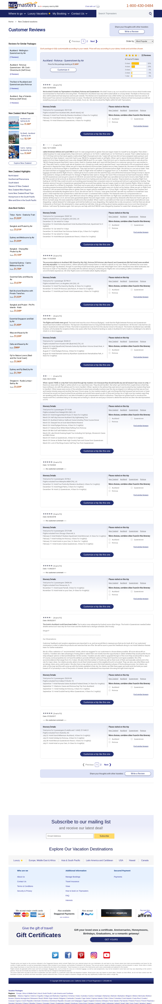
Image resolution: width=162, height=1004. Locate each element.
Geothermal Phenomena (18, 179)
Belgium (128, 996)
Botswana (33, 998)
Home (10, 22)
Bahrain (113, 996)
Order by (140, 41)
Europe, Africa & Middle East (26, 993)
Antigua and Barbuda (51, 996)
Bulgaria (62, 998)
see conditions (64, 917)
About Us (21, 877)
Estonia (98, 1001)
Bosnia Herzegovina (22, 998)
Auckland (123, 110)
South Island (13, 183)
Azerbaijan (98, 996)
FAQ (67, 896)
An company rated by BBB (48, 6)
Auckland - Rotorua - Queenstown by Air (63, 60)
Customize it (63, 70)
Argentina (63, 996)
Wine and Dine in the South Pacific (22, 200)
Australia (84, 996)
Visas (68, 886)
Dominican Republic (57, 1001)
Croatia (144, 998)
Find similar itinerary (140, 126)
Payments (118, 877)
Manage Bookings (73, 877)
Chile (105, 998)
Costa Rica (136, 998)
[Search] (121, 13)
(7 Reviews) (14, 57)
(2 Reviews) (14, 74)
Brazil (41, 998)
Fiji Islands (123, 1001)
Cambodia (70, 998)
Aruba (77, 996)
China (111, 998)
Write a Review (131, 31)
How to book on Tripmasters (77, 891)
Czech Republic (27, 1001)
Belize (135, 996)
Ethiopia (105, 1001)
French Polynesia (147, 1001)
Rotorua (143, 110)
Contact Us (21, 881)
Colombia (117, 998)
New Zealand (113, 110)
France (137, 1001)
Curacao (11, 1001)
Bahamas (106, 996)
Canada (77, 998)
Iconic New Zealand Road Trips (21, 193)
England (91, 1001)
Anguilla (40, 996)
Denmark (37, 1001)
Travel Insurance (72, 881)
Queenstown (133, 110)
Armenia (71, 996)
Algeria (26, 996)
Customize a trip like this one (97, 134)
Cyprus (18, 1001)
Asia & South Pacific (45, 993)
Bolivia (148, 996)
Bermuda (141, 996)
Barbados (121, 996)
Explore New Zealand (22, 163)
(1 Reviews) (14, 88)
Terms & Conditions (25, 886)
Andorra (33, 996)
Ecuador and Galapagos (73, 1001)
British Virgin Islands (51, 998)
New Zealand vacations (27, 22)
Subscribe (104, 836)
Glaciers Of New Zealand (18, 186)
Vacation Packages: (15, 991)
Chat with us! (92, 6)
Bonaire (11, 998)
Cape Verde (86, 998)
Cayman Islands (97, 998)
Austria (90, 996)
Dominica (45, 1001)
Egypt (85, 1001)
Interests (69, 900)
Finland (131, 1001)
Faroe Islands (114, 1001)
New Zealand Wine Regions (19, 190)
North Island (13, 176)
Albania (20, 996)
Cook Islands (126, 998)
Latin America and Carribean (63, 993)
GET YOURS (111, 939)
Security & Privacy (24, 891)
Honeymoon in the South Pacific (21, 197)
